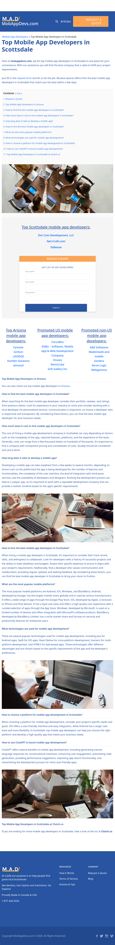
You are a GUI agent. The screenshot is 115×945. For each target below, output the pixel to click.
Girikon (18, 352)
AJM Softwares (99, 347)
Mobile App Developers (15, 36)
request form (24, 78)
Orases (57, 360)
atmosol (18, 365)
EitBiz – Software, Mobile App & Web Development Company (57, 351)
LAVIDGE (18, 356)
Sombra (99, 361)
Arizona (65, 386)
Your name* (57, 274)
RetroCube (57, 364)
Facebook (97, 936)
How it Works (66, 873)
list (96, 831)
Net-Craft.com (56, 241)
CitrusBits (57, 342)
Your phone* (57, 295)
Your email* (57, 284)
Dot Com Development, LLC (56, 235)
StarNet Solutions (18, 361)
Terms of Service (68, 878)
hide (19, 93)
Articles (65, 21)
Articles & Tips (67, 884)
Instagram (106, 936)
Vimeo (111, 936)
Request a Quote (94, 21)
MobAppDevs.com (20, 23)
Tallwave (56, 247)
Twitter (101, 936)
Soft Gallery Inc (57, 369)
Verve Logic (99, 365)
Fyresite (18, 347)
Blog (90, 878)
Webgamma (99, 370)
